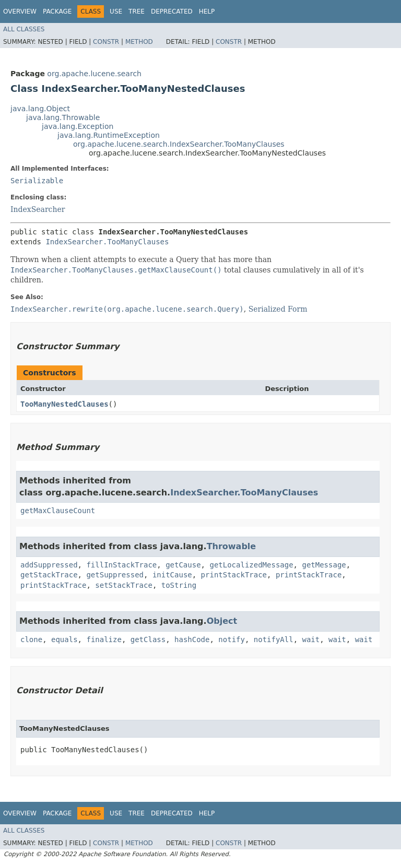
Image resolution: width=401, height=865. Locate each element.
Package (57, 11)
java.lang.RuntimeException (108, 135)
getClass (148, 639)
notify (231, 639)
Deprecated (172, 11)
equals (64, 639)
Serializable (36, 180)
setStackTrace (123, 585)
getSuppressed (115, 575)
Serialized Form (278, 309)
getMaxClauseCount (57, 510)
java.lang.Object (40, 108)
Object (222, 621)
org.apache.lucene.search (94, 73)
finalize (103, 639)
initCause (172, 575)
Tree (136, 11)
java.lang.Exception (77, 126)
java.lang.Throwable (63, 117)
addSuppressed (49, 565)
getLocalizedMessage (251, 565)
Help (207, 11)
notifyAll (273, 639)
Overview (20, 11)
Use (116, 11)
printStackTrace (234, 575)
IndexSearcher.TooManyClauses (107, 242)
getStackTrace (49, 575)
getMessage (324, 565)
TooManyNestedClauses (64, 404)
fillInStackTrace (121, 565)
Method (139, 41)
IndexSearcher (37, 209)
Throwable (231, 546)
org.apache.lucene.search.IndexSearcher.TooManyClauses (179, 144)
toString (178, 585)
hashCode (191, 639)
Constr (106, 41)
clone (31, 639)
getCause (183, 565)
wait (311, 639)
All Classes (23, 29)
